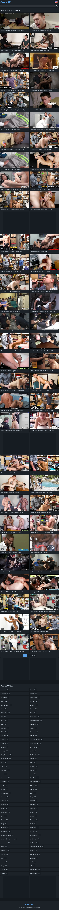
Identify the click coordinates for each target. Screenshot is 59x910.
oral (33, 751)
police (33, 770)
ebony (4, 766)
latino (33, 693)
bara (4, 709)
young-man (35, 869)
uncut (33, 831)
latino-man (35, 697)
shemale (34, 804)
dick (4, 762)
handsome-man (7, 835)
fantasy (5, 797)
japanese (5, 850)
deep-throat (6, 754)
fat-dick (4, 800)
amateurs (5, 697)
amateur (5, 693)
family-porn (6, 793)
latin (33, 689)
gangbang (5, 812)
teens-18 (34, 827)
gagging (5, 804)
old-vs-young (35, 743)
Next (33, 655)
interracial (5, 842)
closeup (4, 743)
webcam (34, 858)
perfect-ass (35, 754)
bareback (5, 712)
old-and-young (36, 739)
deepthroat (6, 758)
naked (33, 728)
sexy (33, 797)
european (5, 777)
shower (34, 808)
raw (33, 774)
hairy (4, 823)
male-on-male (36, 720)
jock (4, 858)
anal (4, 701)
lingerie (34, 705)
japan (4, 846)
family (4, 789)
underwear (35, 839)
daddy (4, 751)
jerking (4, 854)
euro (4, 774)
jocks (4, 862)
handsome (6, 831)
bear (4, 724)
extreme (5, 781)
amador (5, 689)
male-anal (35, 716)
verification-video (37, 846)
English (56, 2)
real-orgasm (35, 781)
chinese (4, 735)
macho (33, 709)
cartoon (5, 728)
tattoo (33, 816)
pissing (34, 766)
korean (4, 873)
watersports (35, 854)
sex (33, 793)
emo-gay (5, 770)
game (4, 808)
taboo (33, 812)
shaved (33, 800)
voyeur (33, 850)
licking (34, 701)
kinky (4, 865)
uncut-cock (35, 835)
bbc (3, 716)
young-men (35, 873)
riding (33, 789)
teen (33, 823)
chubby (5, 739)
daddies (4, 747)
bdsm (4, 720)
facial (4, 785)
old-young (35, 747)
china (4, 732)
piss (33, 762)
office (33, 735)
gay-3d (4, 820)
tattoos (34, 820)
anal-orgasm (6, 705)
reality (34, 785)
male (33, 712)
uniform (34, 842)
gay (4, 816)
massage (34, 724)
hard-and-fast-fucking (9, 839)
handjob (5, 827)
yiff (32, 865)
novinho (34, 732)
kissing (4, 869)
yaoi (33, 862)
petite (33, 758)
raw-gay (34, 777)
